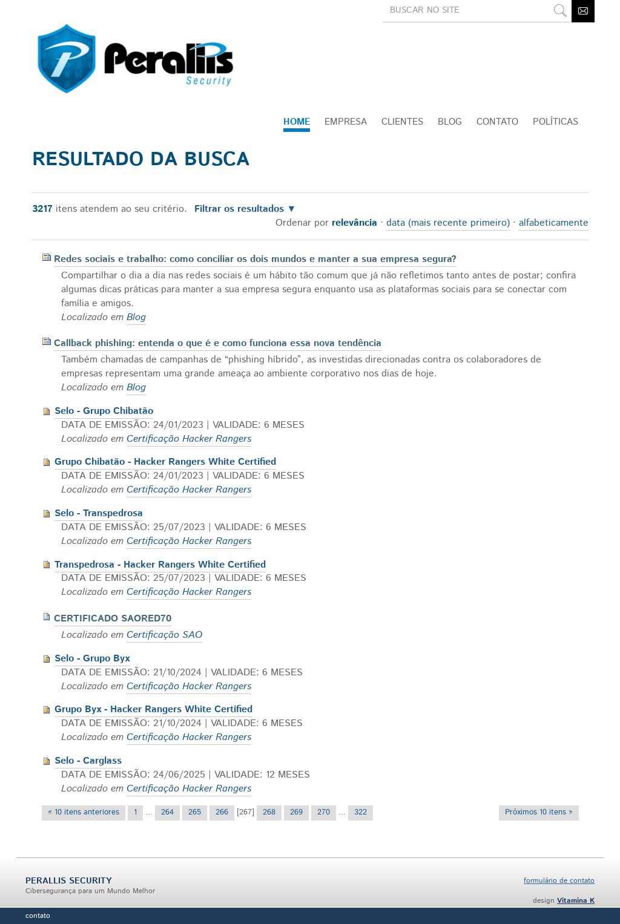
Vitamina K (576, 901)
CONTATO (497, 122)
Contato (37, 916)
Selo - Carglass (88, 761)
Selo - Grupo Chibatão (103, 411)
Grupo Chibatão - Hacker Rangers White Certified (165, 462)
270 (323, 812)
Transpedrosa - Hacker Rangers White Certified (160, 565)
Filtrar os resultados (239, 209)
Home (296, 122)
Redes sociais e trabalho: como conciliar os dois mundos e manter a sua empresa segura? (255, 259)
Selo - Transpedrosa (98, 513)
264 (167, 812)
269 (296, 812)
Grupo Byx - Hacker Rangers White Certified (153, 709)
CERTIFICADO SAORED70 (112, 619)
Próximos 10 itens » (539, 812)
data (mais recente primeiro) (448, 223)
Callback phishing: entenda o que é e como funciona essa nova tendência (217, 343)
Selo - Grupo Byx (92, 659)
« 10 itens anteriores (83, 812)
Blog (450, 122)
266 (222, 812)
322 (360, 812)
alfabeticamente (554, 223)
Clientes (402, 122)
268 (269, 812)
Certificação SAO (164, 635)
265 (194, 812)
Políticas (555, 122)
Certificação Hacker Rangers (189, 439)
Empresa (346, 122)
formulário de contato (559, 881)
